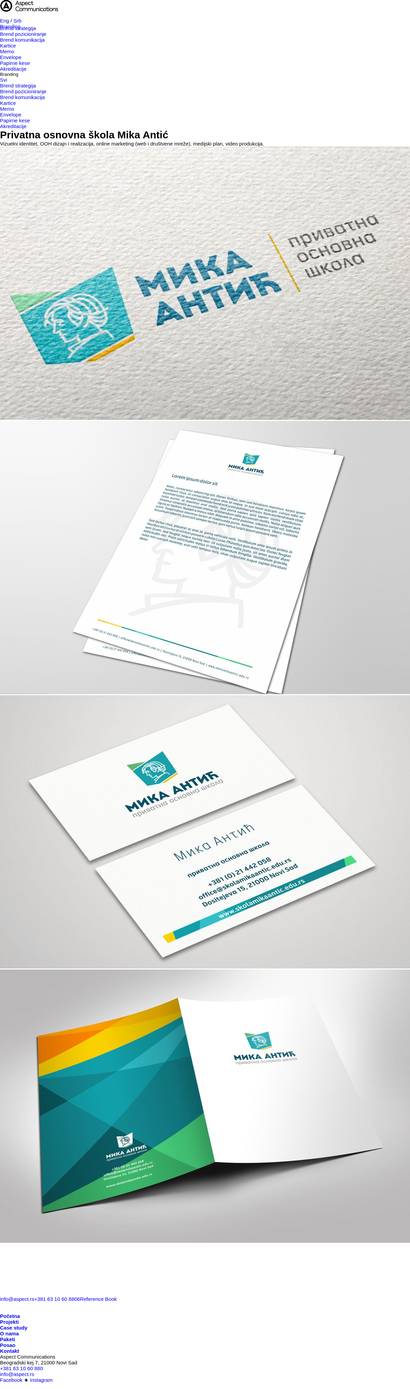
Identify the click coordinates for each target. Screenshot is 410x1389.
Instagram (41, 1380)
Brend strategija (18, 28)
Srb (17, 21)
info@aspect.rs (17, 1299)
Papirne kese (15, 63)
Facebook (11, 1380)
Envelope (11, 57)
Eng (4, 21)
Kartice (8, 46)
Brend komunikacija (22, 40)
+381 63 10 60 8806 (57, 1299)
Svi (3, 80)
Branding (9, 74)
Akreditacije (13, 69)
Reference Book (98, 1299)
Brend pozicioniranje (23, 34)
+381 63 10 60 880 (21, 1368)
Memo (7, 51)
